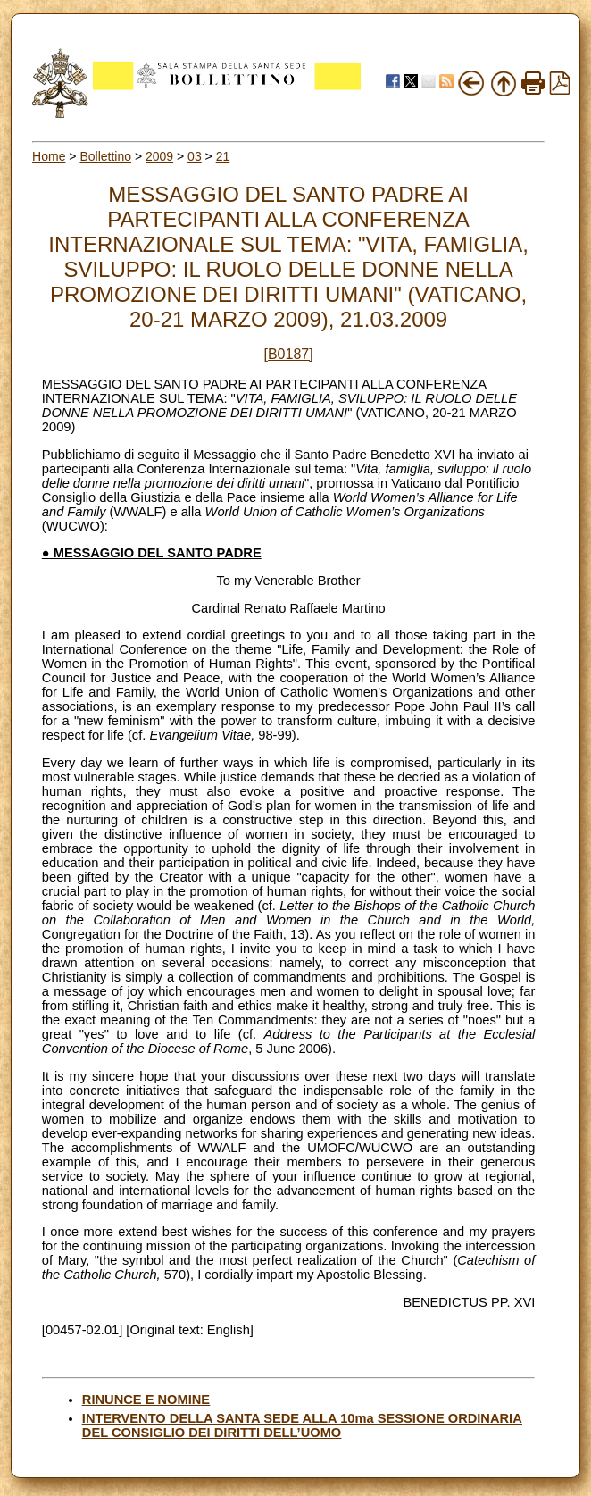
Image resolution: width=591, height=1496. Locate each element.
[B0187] (288, 354)
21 (223, 156)
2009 (159, 156)
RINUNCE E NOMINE (146, 1399)
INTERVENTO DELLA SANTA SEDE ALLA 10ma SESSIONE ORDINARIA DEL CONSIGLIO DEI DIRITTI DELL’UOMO (302, 1425)
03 (194, 156)
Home (48, 156)
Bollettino (105, 156)
